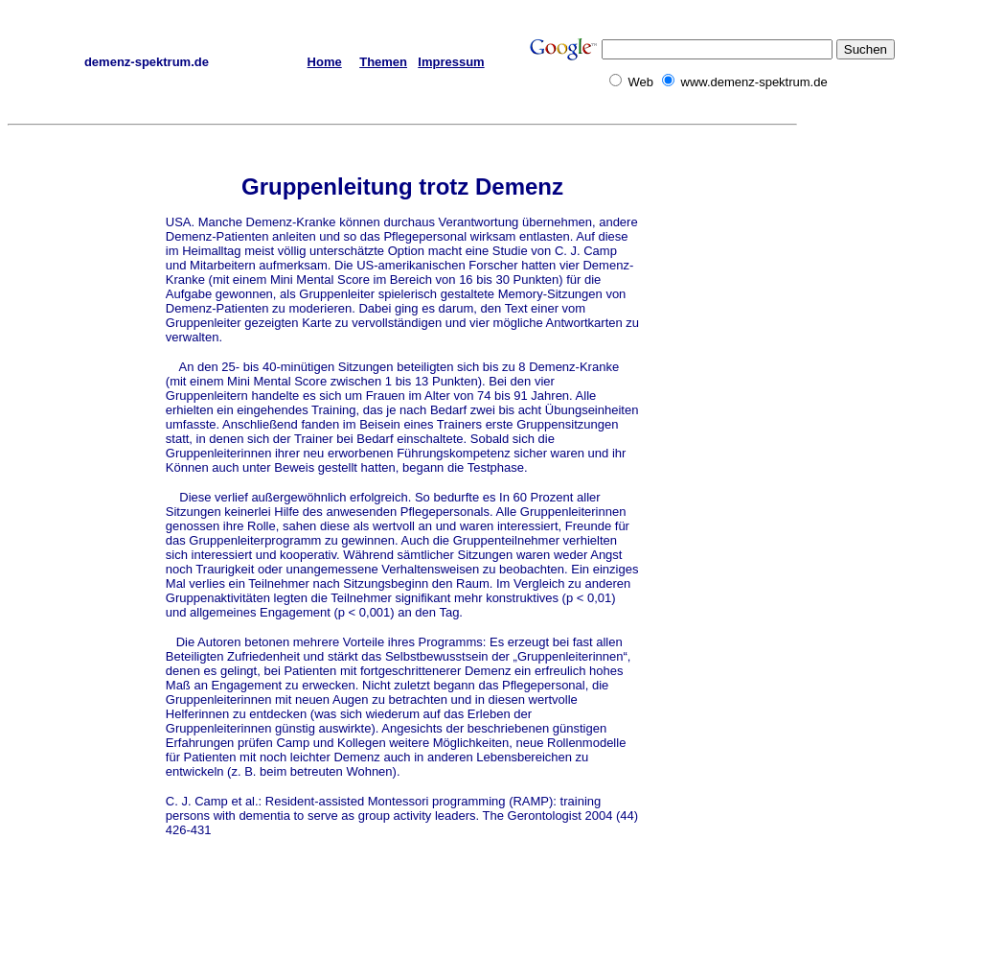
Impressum (451, 62)
